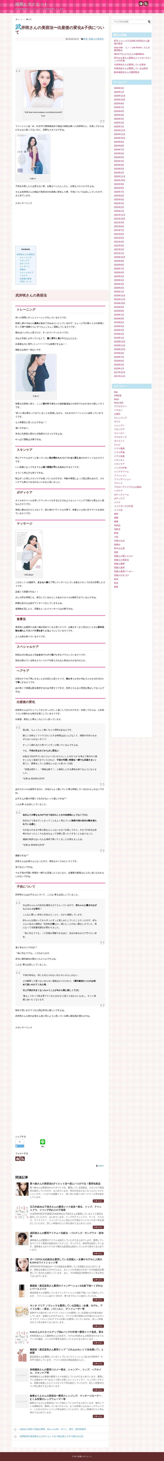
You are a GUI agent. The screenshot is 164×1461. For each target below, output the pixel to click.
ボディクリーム (121, 494)
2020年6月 (119, 272)
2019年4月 (119, 326)
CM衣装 (118, 395)
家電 (116, 533)
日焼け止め (119, 541)
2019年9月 (119, 307)
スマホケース (120, 437)
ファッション (120, 475)
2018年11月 (119, 345)
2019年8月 (119, 311)
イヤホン (118, 410)
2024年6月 (119, 153)
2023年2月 (119, 173)
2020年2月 (119, 288)
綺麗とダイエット (31, 4)
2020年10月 (119, 257)
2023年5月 (119, 169)
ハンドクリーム (121, 471)
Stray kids (118, 403)
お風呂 (117, 414)
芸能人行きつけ (121, 575)
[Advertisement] (60, 223)
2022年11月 (119, 176)
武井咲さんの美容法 (26, 254)
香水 (116, 583)
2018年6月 (119, 361)
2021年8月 (119, 226)
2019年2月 (119, 334)
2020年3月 (119, 284)
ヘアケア (24, 275)
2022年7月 (119, 192)
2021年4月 (119, 242)
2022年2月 (119, 207)
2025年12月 (119, 96)
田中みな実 (119, 548)
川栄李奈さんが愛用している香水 (130, 64)
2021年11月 (119, 215)
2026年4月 (119, 88)
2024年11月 (119, 134)
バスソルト (119, 460)
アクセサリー (120, 406)
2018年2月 (119, 365)
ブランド (118, 483)
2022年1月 (119, 211)
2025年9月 (119, 103)
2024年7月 (119, 149)
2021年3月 (119, 245)
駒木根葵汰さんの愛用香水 (126, 72)
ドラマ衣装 (119, 456)
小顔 (116, 537)
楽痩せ (117, 544)
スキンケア (25, 260)
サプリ (117, 422)
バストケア (119, 464)
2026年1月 (119, 92)
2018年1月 (119, 368)
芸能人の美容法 (96, 39)
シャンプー (119, 425)
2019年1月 (119, 338)
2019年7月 (119, 315)
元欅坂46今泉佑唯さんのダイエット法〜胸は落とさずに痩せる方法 (48, 1437)
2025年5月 (119, 115)
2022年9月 (119, 184)
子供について (26, 281)
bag (116, 392)
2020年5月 (119, 276)
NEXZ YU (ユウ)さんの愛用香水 (129, 54)
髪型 (116, 587)
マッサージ (25, 266)
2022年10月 (119, 180)
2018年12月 (119, 342)
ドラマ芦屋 (119, 452)
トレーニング (26, 257)
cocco (101, 1166)
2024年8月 (119, 146)
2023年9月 (119, 165)
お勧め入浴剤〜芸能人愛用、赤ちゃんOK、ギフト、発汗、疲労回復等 (49, 1429)
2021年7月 (119, 230)
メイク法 (118, 510)
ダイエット (119, 441)
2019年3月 (119, 330)
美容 (85, 39)
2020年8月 (119, 265)
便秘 (116, 518)
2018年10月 (119, 349)
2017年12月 (119, 372)
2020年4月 (119, 280)
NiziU (116, 399)
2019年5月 (119, 322)
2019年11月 (119, 299)
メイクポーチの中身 (123, 506)
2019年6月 (119, 318)
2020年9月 (119, 261)
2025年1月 (119, 126)
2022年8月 (119, 188)
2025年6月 (119, 111)
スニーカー (119, 433)
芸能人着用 (119, 567)
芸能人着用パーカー (123, 571)
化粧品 (117, 525)
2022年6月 (119, 196)
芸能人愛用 (119, 564)
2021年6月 (119, 234)
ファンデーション (122, 479)
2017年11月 (119, 376)
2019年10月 (119, 303)
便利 (116, 514)
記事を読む (98, 1201)
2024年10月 (119, 138)
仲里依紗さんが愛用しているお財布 (131, 68)
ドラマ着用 (119, 448)
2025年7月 (119, 107)
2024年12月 (119, 130)
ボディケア (25, 263)
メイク (117, 502)
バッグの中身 (120, 468)
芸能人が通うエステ (123, 556)
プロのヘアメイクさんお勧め (128, 487)
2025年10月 (119, 100)
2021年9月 (119, 222)
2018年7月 (119, 357)
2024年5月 (119, 157)
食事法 (23, 269)
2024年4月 (119, 161)
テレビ (117, 445)
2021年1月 (119, 253)
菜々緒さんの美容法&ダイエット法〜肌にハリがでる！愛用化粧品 (65, 1183)
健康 (116, 521)
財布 (116, 579)
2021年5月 (119, 238)
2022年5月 (119, 199)
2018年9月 (119, 353)
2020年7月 (119, 269)
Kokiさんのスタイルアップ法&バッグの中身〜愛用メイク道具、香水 (66, 1332)
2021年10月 (119, 219)
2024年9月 (119, 142)
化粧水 (117, 529)
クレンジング (120, 418)
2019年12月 (119, 295)
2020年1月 (119, 292)
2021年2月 (119, 249)
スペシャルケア (27, 272)
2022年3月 (119, 203)
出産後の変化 (26, 278)
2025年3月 (119, 123)
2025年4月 (119, 119)
